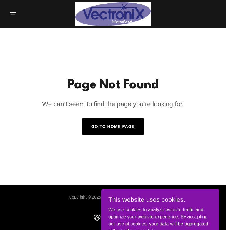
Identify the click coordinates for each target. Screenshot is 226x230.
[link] (113, 14)
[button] (23, 14)
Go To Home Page (113, 126)
